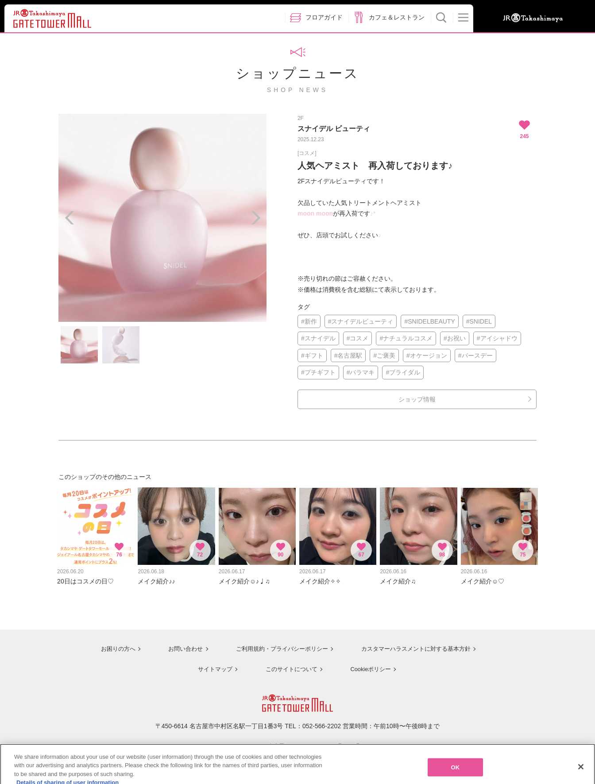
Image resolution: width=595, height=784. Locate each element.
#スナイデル (318, 338)
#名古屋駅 (348, 355)
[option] (162, 218)
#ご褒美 (384, 355)
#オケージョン (426, 355)
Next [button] (255, 218)
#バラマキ (361, 372)
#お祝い (455, 338)
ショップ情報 (417, 399)
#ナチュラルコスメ (406, 338)
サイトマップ (211, 664)
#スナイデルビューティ (361, 321)
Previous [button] (69, 218)
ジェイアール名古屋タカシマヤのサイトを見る (297, 741)
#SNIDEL (479, 321)
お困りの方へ (110, 644)
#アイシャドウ (497, 338)
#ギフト (312, 355)
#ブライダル (403, 372)
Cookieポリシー (369, 664)
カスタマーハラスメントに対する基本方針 (416, 644)
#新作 (309, 321)
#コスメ (358, 338)
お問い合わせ (178, 644)
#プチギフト (318, 372)
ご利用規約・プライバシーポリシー (276, 644)
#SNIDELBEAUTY (429, 321)
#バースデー (475, 355)
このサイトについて (289, 664)
